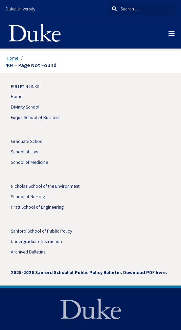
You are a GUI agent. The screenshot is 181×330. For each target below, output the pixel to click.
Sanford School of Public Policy (41, 231)
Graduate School (27, 141)
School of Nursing (28, 196)
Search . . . (126, 9)
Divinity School (25, 107)
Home (12, 58)
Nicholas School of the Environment (45, 186)
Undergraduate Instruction (36, 241)
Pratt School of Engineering (37, 207)
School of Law (24, 152)
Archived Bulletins (28, 252)
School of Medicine (29, 162)
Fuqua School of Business (35, 117)
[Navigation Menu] (171, 33)
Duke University (20, 9)
